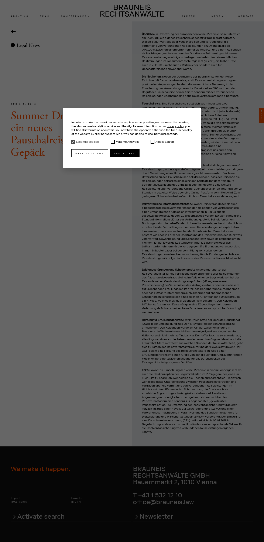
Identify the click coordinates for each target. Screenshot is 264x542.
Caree (188, 16)
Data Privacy (19, 502)
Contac (245, 16)
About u (19, 16)
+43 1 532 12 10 (160, 495)
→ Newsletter (153, 516)
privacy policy (175, 126)
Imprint (15, 498)
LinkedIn (76, 498)
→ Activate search (38, 516)
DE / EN (76, 502)
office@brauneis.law (163, 502)
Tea (44, 16)
